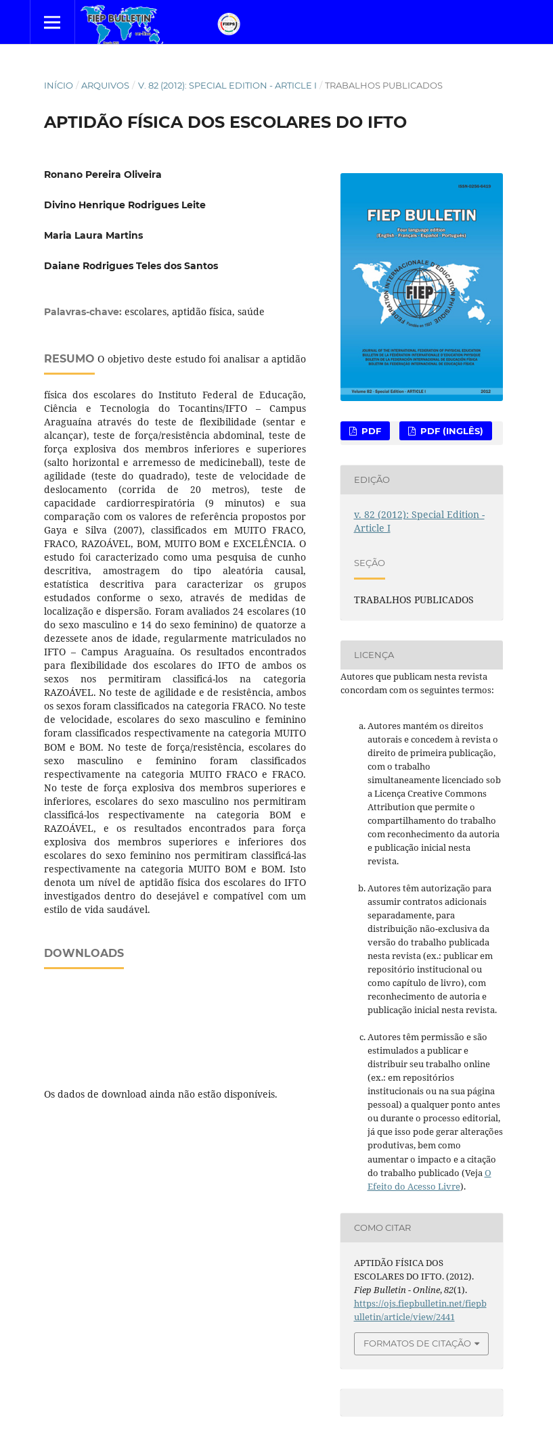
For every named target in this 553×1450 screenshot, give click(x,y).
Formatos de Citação (417, 1343)
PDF (370, 430)
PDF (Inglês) (450, 430)
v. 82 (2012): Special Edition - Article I (227, 85)
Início (58, 85)
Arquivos (105, 85)
